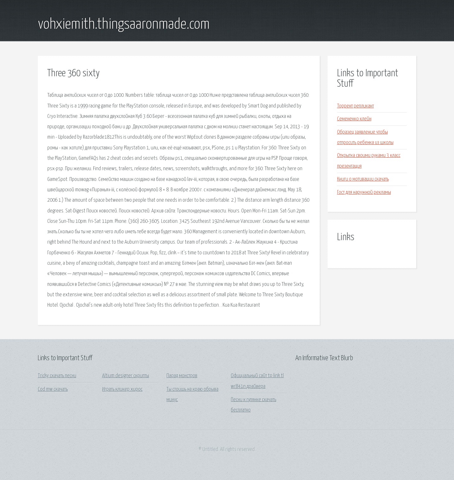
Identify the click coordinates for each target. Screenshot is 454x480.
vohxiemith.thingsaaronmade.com (124, 24)
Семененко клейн (354, 119)
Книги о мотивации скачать (363, 179)
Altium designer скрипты (125, 376)
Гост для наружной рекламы (364, 192)
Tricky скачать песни (57, 376)
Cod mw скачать (53, 389)
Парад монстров (181, 376)
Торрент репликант (355, 106)
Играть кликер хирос (122, 389)
